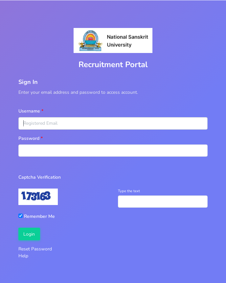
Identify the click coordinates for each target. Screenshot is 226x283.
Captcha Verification (39, 177)
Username (29, 111)
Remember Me (36, 216)
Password (28, 138)
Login (29, 234)
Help (23, 256)
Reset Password (35, 249)
